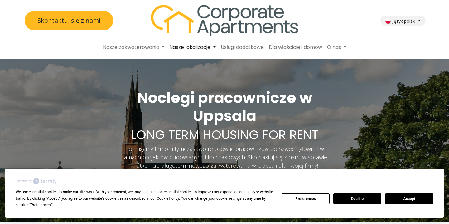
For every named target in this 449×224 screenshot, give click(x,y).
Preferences (305, 199)
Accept (409, 199)
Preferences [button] (41, 205)
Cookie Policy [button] (168, 198)
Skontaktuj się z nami (68, 20)
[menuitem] (133, 47)
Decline (357, 199)
